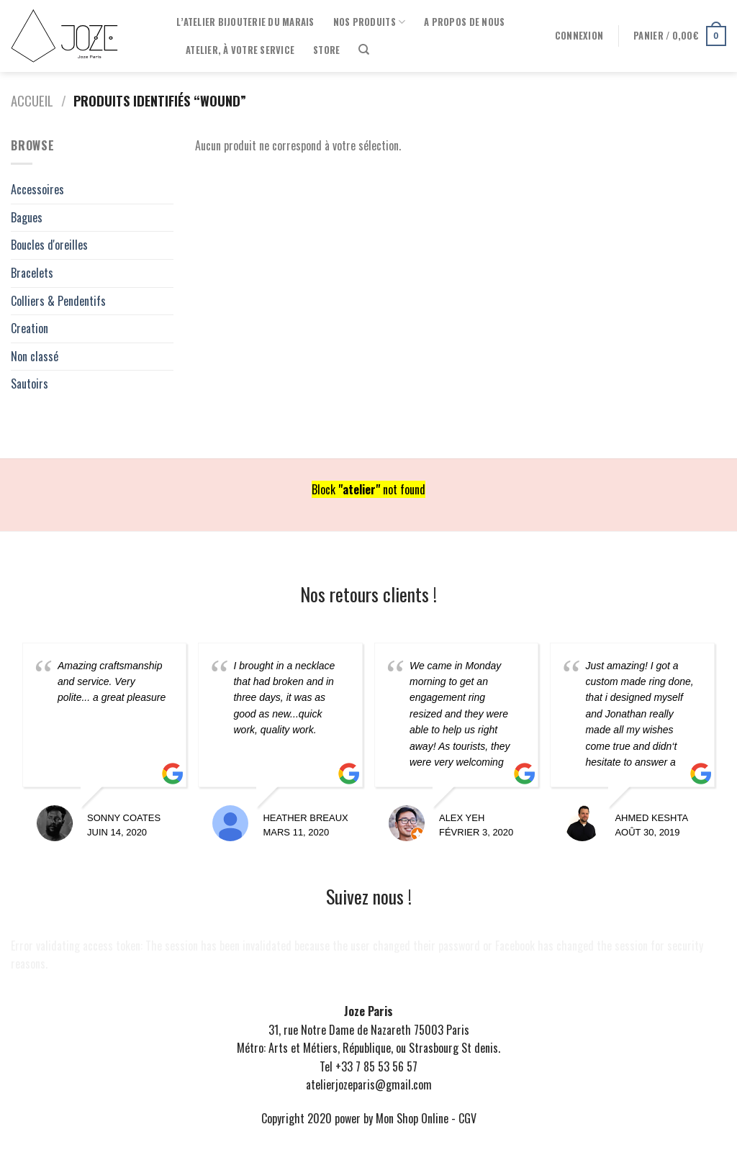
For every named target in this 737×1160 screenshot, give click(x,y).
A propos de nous (464, 22)
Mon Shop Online (412, 1118)
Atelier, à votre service (240, 50)
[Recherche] (363, 49)
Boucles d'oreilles (49, 244)
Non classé (34, 356)
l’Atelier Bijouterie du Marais (245, 22)
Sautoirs (29, 383)
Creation (29, 328)
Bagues (26, 217)
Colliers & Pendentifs (58, 300)
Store (326, 50)
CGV (467, 1118)
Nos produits (369, 22)
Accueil (32, 100)
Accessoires (37, 189)
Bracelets (32, 272)
